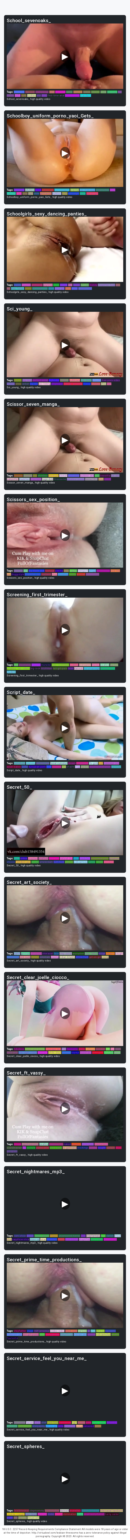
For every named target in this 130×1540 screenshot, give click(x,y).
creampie (35, 479)
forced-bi (112, 1422)
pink (103, 1235)
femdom (109, 862)
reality (72, 574)
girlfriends (46, 193)
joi (88, 1331)
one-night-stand (27, 1052)
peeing (59, 570)
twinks (81, 1422)
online (23, 858)
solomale (45, 957)
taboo (98, 1426)
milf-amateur (41, 1331)
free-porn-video (111, 380)
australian (73, 475)
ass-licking (45, 383)
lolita (60, 1426)
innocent (43, 1052)
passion (11, 193)
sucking (74, 665)
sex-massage (87, 190)
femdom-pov (23, 862)
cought (119, 953)
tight (24, 95)
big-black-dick (37, 570)
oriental (74, 190)
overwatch (85, 665)
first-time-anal (56, 95)
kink (25, 570)
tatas (43, 1239)
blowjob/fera (107, 668)
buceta (11, 383)
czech (107, 479)
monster (46, 665)
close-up (35, 1239)
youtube (108, 1052)
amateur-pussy (75, 479)
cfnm (56, 285)
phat (44, 1422)
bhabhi (70, 766)
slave (83, 193)
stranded (52, 1239)
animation (78, 953)
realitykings (42, 92)
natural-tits (66, 858)
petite (28, 288)
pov (9, 574)
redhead (90, 1049)
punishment (85, 288)
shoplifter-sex (33, 574)
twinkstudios (52, 1510)
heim (68, 288)
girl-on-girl (92, 193)
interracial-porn (100, 858)
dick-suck (25, 957)
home (69, 92)
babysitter (12, 479)
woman (81, 574)
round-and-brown (35, 1049)
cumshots (19, 763)
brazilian (33, 858)
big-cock (30, 92)
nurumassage (92, 668)
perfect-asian (40, 380)
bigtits (17, 285)
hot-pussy (19, 1422)
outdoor (56, 193)
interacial (47, 953)
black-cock (71, 1331)
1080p (99, 862)
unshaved (37, 285)
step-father (17, 288)
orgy (77, 766)
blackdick (12, 1426)
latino (82, 1049)
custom (110, 1147)
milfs (18, 95)
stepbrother (25, 1426)
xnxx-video (56, 1147)
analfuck (43, 858)
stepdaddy (25, 665)
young (105, 957)
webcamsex (81, 862)
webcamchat (103, 1334)
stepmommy (36, 1510)
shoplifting (13, 957)
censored (19, 92)
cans (52, 92)
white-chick (54, 1052)
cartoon (82, 1331)
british (30, 1235)
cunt (30, 193)
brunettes (69, 1426)
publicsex (74, 380)
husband (46, 574)
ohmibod (43, 475)
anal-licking (71, 1239)
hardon (114, 665)
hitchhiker (46, 668)
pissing (55, 957)
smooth (96, 380)
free (97, 475)
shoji (103, 383)
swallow (105, 665)
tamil (17, 858)
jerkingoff (97, 1052)
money (93, 285)
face (56, 953)
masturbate (101, 1144)
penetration (103, 570)
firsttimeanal (21, 1510)
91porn (54, 1235)
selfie (24, 766)
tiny (35, 475)
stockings (82, 1147)
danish (110, 1235)
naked (67, 1144)
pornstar (116, 766)
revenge (42, 1514)
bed (108, 1049)
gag (16, 665)
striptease (57, 383)
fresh (103, 92)
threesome (60, 479)
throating (63, 574)
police (79, 1426)
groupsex (12, 1151)
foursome (72, 1049)
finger (76, 285)
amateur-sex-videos (18, 668)
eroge (102, 953)
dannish (78, 668)
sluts (42, 1334)
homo (117, 1052)
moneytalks (92, 574)
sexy (101, 479)
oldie (36, 193)
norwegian (88, 1144)
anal (93, 1331)
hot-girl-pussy (31, 1334)
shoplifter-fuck (106, 285)
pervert (93, 1147)
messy (64, 285)
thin (64, 1049)
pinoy (18, 383)
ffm (70, 285)
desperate (33, 1517)
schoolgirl (73, 193)
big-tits (34, 383)
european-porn (37, 766)
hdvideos (19, 1049)
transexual (65, 1422)
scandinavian (14, 1147)
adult (51, 288)
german (25, 953)
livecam (18, 475)
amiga (92, 570)
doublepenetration (100, 766)
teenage (50, 570)
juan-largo (31, 1514)
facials (30, 1422)
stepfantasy (93, 1235)
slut (39, 95)
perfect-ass (43, 763)
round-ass (86, 1052)
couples (27, 475)
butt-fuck (58, 862)
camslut (56, 766)
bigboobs (54, 380)
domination (69, 1514)
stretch (63, 475)
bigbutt (69, 862)
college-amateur (73, 383)
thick (112, 190)
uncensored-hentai (69, 1235)
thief (44, 95)
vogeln (73, 570)
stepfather (20, 1331)
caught (102, 1147)
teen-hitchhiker (60, 665)
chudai (35, 862)
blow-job (59, 288)
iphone (18, 380)
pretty (61, 1239)
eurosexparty (62, 190)
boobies (31, 95)
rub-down (86, 380)
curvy (74, 288)
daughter (19, 190)
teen (66, 570)
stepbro (64, 380)
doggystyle (18, 574)
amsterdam (46, 862)
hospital (26, 285)
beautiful (105, 475)
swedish (100, 1049)
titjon (119, 1147)
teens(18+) (91, 479)
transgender (52, 1334)
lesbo (38, 190)
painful (35, 957)
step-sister (65, 953)
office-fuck (82, 957)
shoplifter (84, 1239)
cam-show (20, 1235)
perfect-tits (110, 1239)
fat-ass (115, 475)
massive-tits (56, 1144)
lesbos (87, 92)
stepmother (102, 190)
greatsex (114, 858)
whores (100, 1331)
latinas (59, 1514)
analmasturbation (94, 1514)
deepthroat (66, 1334)
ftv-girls (93, 763)
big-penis (110, 1331)
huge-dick (47, 479)
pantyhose (82, 763)
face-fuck (52, 1422)
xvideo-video (57, 1331)
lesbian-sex (80, 1334)
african (85, 285)
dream (72, 763)
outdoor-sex (87, 475)
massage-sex (40, 288)
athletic (95, 92)
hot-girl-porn (72, 95)
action (25, 383)
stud (48, 766)
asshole (18, 570)
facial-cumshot (59, 763)
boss (19, 193)
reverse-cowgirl (16, 1514)
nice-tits (115, 570)
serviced (76, 1144)
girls (83, 1235)
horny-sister (112, 1514)
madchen (24, 479)
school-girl (48, 190)
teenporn (83, 570)
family (91, 862)
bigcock (22, 1517)
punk (65, 193)
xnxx (25, 193)
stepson (78, 92)
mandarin (85, 95)
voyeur (75, 1052)
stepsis (11, 862)
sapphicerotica (30, 1144)
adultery (30, 190)
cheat (117, 1235)
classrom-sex (14, 1334)
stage (30, 1331)
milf (109, 383)
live (112, 1049)
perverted (36, 953)
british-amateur (90, 1510)
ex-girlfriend (70, 1147)
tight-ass (54, 858)
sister (37, 1422)
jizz (16, 1517)
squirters (60, 92)
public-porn (42, 1147)
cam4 (17, 953)
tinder (51, 1514)
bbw (9, 1239)
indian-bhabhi (67, 957)
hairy (76, 858)
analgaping (38, 1426)
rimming (31, 763)
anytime (48, 285)
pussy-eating (41, 1235)
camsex (66, 1052)
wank (10, 1517)
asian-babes (14, 766)
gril (24, 1147)
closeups (112, 92)
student (11, 672)
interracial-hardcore (111, 1510)
